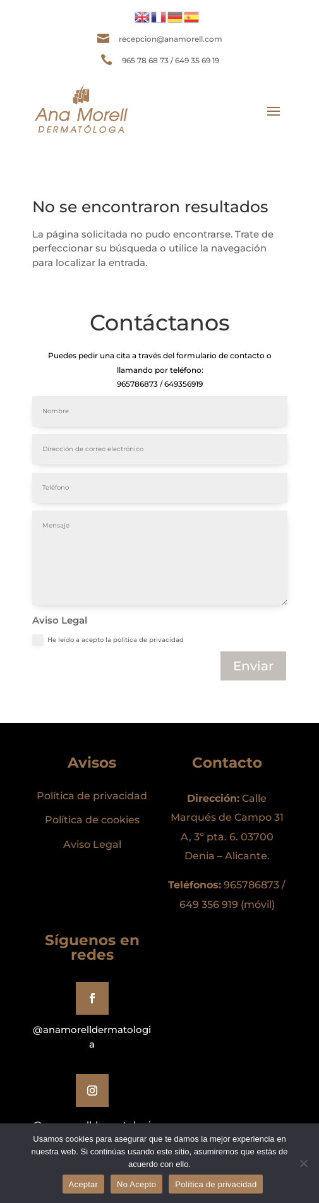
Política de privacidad (215, 1184)
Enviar (253, 666)
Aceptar (84, 1184)
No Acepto (136, 1184)
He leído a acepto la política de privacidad (108, 640)
